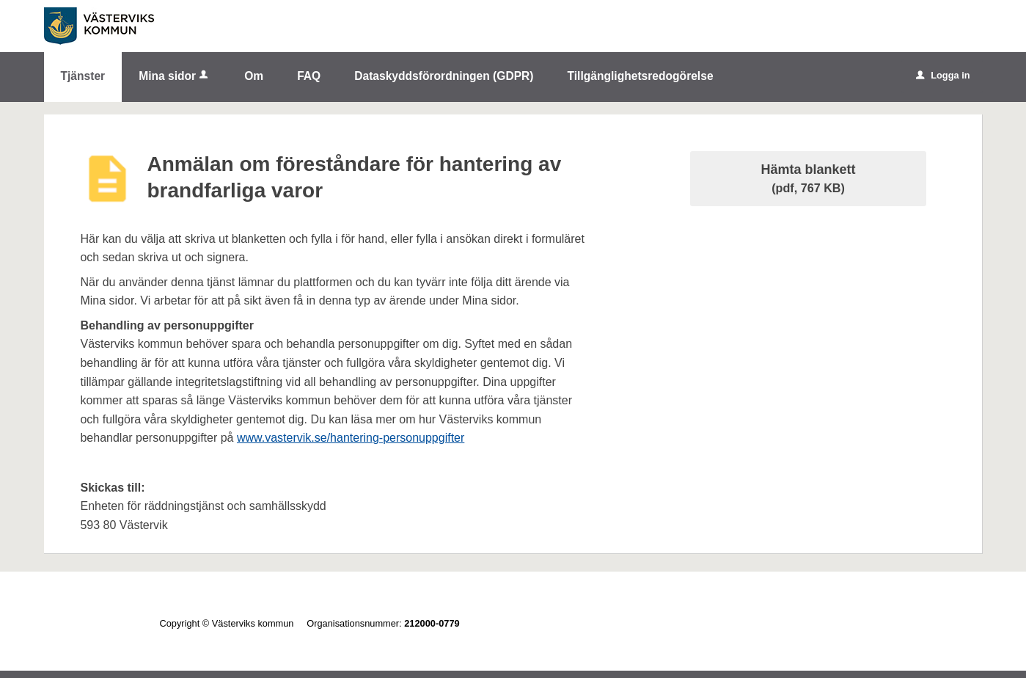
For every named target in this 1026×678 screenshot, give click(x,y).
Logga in (943, 75)
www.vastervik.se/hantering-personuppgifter (350, 437)
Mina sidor (174, 76)
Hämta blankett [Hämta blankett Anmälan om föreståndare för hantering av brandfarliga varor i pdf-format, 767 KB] (808, 178)
